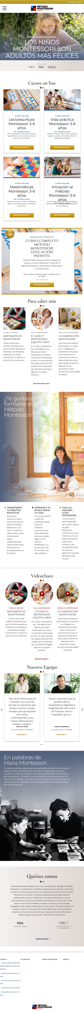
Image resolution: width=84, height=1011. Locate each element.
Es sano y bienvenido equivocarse (40, 339)
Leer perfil (21, 735)
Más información (20, 147)
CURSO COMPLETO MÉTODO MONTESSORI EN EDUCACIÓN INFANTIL (10, 966)
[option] (22, 707)
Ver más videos (41, 659)
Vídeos (66, 959)
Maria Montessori (49, 959)
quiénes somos (42, 939)
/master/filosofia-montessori (10, 988)
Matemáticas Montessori (12, 337)
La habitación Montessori (69, 337)
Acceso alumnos (75, 2)
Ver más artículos (41, 384)
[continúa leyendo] (13, 784)
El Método (25, 959)
